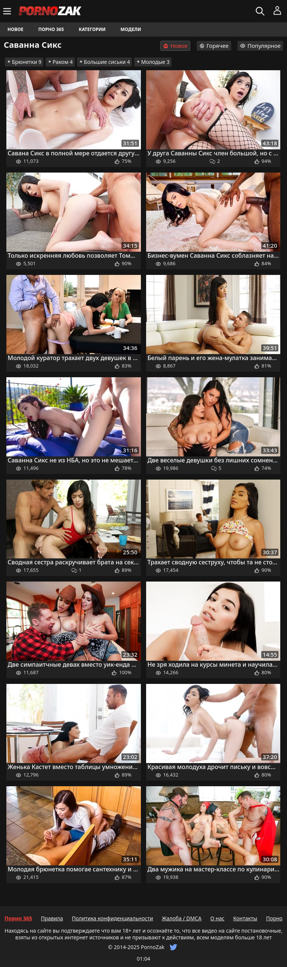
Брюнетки (24, 61)
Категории (92, 29)
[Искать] (261, 11)
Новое (15, 29)
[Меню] (8, 11)
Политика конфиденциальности (112, 918)
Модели (131, 29)
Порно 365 (51, 29)
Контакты (245, 918)
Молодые (153, 61)
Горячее (214, 45)
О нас (217, 918)
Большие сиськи (104, 61)
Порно (274, 918)
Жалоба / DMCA (181, 918)
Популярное (260, 45)
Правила (52, 918)
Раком (60, 61)
